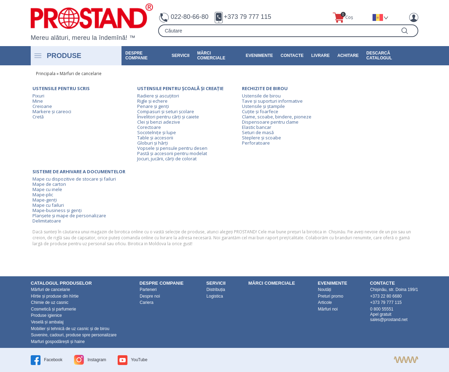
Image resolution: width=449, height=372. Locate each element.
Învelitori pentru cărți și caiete (168, 117)
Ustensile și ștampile (263, 106)
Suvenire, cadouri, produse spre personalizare (74, 335)
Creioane (42, 106)
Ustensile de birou (261, 96)
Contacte (292, 55)
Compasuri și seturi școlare (165, 111)
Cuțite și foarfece (260, 111)
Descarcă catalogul (379, 55)
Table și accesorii (155, 137)
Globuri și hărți (152, 143)
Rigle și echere (152, 101)
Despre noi (150, 296)
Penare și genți (153, 106)
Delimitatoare (46, 221)
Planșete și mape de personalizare (69, 215)
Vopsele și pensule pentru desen (172, 148)
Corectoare (149, 127)
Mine (37, 101)
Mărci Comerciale (211, 55)
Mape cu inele (47, 189)
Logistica (214, 296)
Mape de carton (49, 184)
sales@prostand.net (388, 319)
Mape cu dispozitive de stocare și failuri (74, 179)
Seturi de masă (258, 132)
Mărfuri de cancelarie (81, 73)
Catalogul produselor (61, 283)
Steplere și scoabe (261, 137)
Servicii (181, 55)
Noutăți (324, 289)
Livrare (320, 55)
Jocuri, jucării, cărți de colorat (167, 158)
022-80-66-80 (189, 16)
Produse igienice (46, 315)
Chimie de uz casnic (49, 302)
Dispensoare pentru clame (270, 122)
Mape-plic (42, 194)
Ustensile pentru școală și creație (180, 88)
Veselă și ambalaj (47, 322)
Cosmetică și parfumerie (53, 309)
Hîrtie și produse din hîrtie (55, 296)
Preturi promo (330, 296)
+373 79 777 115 (247, 16)
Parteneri (148, 289)
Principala (46, 73)
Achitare (348, 55)
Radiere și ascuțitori (158, 96)
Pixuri (38, 96)
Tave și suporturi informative (272, 101)
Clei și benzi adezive (158, 122)
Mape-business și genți (57, 210)
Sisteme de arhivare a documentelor (78, 171)
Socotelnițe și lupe (156, 132)
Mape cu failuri (48, 205)
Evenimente (259, 55)
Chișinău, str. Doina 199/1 (394, 289)
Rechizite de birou (265, 88)
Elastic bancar (256, 127)
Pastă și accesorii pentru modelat (172, 153)
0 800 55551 (381, 309)
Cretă (38, 117)
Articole (325, 302)
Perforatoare (256, 143)
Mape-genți (44, 200)
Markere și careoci (51, 111)
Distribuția (215, 289)
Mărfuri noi (328, 309)
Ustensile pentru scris (61, 88)
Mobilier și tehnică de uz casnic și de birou (70, 328)
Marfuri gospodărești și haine (58, 341)
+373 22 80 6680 (386, 296)
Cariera (146, 302)
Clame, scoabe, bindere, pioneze (276, 117)
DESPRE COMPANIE (136, 55)
